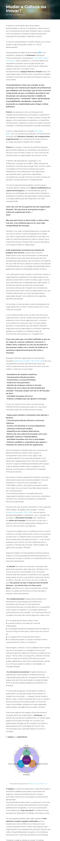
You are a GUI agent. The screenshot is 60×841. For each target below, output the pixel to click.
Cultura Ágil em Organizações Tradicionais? (14, 822)
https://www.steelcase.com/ (39, 735)
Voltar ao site (8, 4)
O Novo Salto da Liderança (39, 820)
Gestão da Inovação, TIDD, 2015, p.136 (21, 345)
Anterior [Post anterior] (8, 817)
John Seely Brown (42, 123)
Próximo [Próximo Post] (33, 817)
